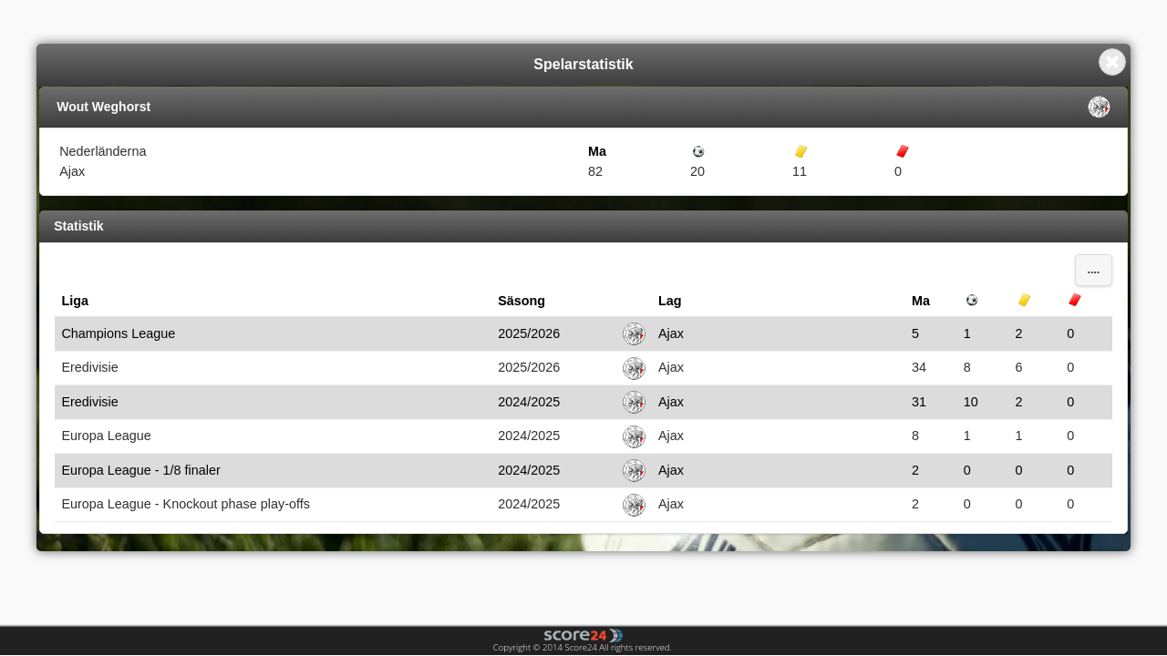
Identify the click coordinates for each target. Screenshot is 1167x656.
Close (1112, 62)
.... (1093, 269)
